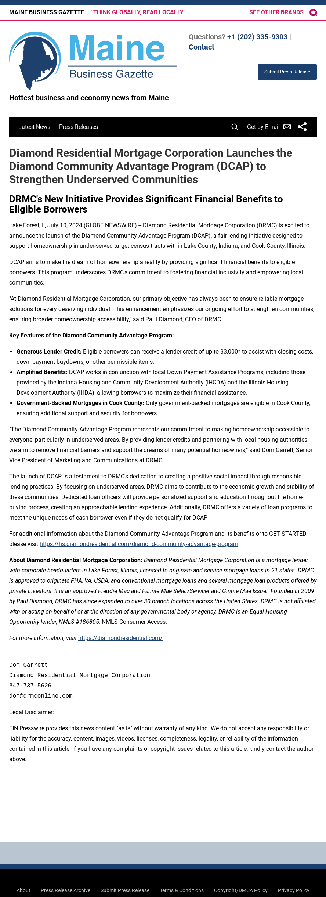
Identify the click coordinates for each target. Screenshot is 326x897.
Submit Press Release (125, 890)
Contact (201, 47)
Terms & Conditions (182, 890)
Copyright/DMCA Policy (241, 890)
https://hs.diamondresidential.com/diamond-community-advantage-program (139, 543)
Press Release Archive (65, 890)
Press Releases (78, 126)
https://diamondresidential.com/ (120, 637)
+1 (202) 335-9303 (257, 36)
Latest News (34, 126)
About (23, 890)
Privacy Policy (293, 890)
